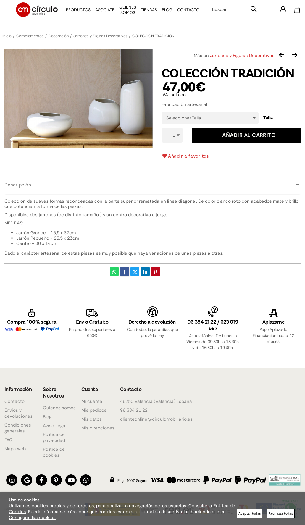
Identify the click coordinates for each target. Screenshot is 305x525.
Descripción (17, 184)
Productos (75, 13)
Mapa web (15, 449)
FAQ (8, 440)
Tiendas (146, 13)
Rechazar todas (281, 513)
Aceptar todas (249, 513)
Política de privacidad (54, 437)
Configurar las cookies (32, 518)
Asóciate (102, 13)
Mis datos (91, 419)
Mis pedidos (93, 410)
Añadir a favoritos (185, 155)
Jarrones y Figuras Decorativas (242, 56)
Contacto (185, 13)
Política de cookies (54, 452)
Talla (268, 117)
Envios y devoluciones (18, 413)
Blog (164, 13)
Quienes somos (59, 408)
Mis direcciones (97, 428)
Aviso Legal (54, 426)
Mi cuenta (91, 401)
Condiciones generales (17, 428)
